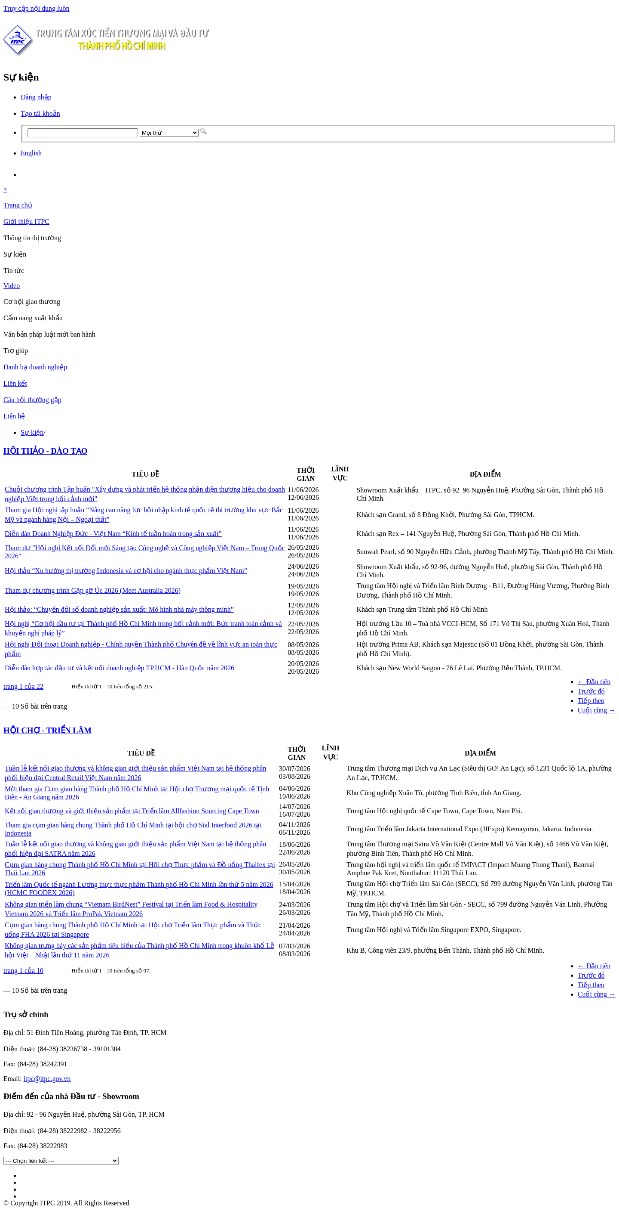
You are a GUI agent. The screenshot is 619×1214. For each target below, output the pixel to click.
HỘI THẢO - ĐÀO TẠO (45, 450)
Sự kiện (32, 432)
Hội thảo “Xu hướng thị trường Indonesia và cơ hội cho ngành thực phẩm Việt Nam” (126, 570)
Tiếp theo (591, 700)
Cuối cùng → (597, 710)
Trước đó (591, 691)
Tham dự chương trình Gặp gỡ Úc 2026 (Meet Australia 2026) (93, 590)
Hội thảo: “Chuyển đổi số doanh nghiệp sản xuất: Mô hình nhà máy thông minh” (119, 609)
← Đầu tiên (594, 681)
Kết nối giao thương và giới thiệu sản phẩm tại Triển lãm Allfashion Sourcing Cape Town (132, 810)
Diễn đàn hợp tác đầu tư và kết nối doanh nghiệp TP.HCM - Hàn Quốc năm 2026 (119, 668)
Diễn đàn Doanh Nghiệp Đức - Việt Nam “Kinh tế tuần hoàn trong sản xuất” (113, 533)
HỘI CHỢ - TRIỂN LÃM (47, 730)
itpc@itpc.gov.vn (47, 1078)
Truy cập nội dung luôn (36, 8)
